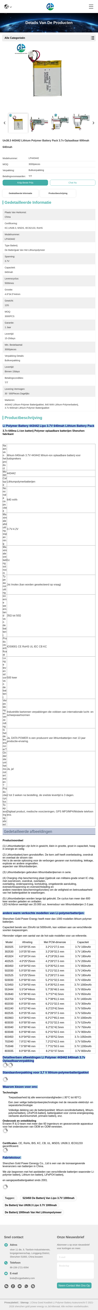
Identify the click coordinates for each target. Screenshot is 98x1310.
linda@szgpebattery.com (22, 1278)
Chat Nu (72, 182)
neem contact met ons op (74, 1285)
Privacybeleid (11, 1302)
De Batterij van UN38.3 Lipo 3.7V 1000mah (31, 1205)
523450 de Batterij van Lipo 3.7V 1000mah (48, 1198)
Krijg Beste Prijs (25, 183)
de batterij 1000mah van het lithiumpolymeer (33, 1212)
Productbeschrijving (58, 193)
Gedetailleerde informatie (20, 193)
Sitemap (24, 1302)
